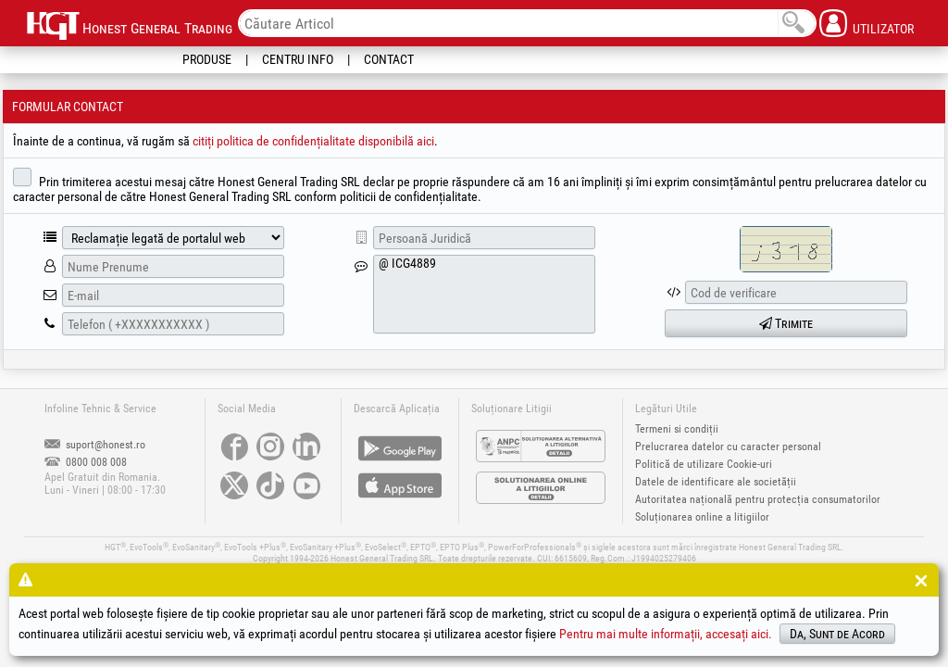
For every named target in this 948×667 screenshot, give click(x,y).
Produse (206, 59)
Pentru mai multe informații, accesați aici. (665, 633)
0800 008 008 (85, 462)
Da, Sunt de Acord (837, 633)
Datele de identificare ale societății (715, 481)
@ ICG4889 (484, 294)
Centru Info (297, 59)
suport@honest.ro (94, 444)
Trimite (786, 323)
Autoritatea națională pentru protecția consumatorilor (757, 499)
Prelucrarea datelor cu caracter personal (728, 446)
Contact (389, 59)
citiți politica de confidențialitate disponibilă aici (313, 140)
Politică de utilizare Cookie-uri (703, 464)
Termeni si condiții (676, 428)
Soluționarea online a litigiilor (702, 516)
